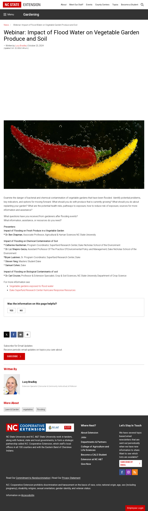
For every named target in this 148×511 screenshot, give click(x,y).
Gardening (31, 14)
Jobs (83, 437)
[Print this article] (27, 334)
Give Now (86, 464)
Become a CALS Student (94, 454)
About (63, 4)
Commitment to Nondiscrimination (33, 478)
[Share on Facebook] (13, 334)
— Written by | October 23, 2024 (24, 45)
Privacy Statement (71, 478)
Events (89, 4)
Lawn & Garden (12, 409)
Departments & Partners (94, 442)
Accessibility (27, 495)
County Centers (102, 4)
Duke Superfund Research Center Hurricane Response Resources (42, 290)
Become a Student (129, 4)
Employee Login (135, 508)
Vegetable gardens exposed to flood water (31, 286)
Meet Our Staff (76, 4)
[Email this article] (20, 334)
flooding (41, 409)
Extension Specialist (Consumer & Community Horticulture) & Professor (49, 386)
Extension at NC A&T (92, 459)
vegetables (28, 409)
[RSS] (135, 472)
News (6, 25)
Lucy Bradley (21, 45)
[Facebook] (122, 472)
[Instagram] (128, 472)
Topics (115, 4)
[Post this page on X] (7, 334)
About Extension (89, 432)
